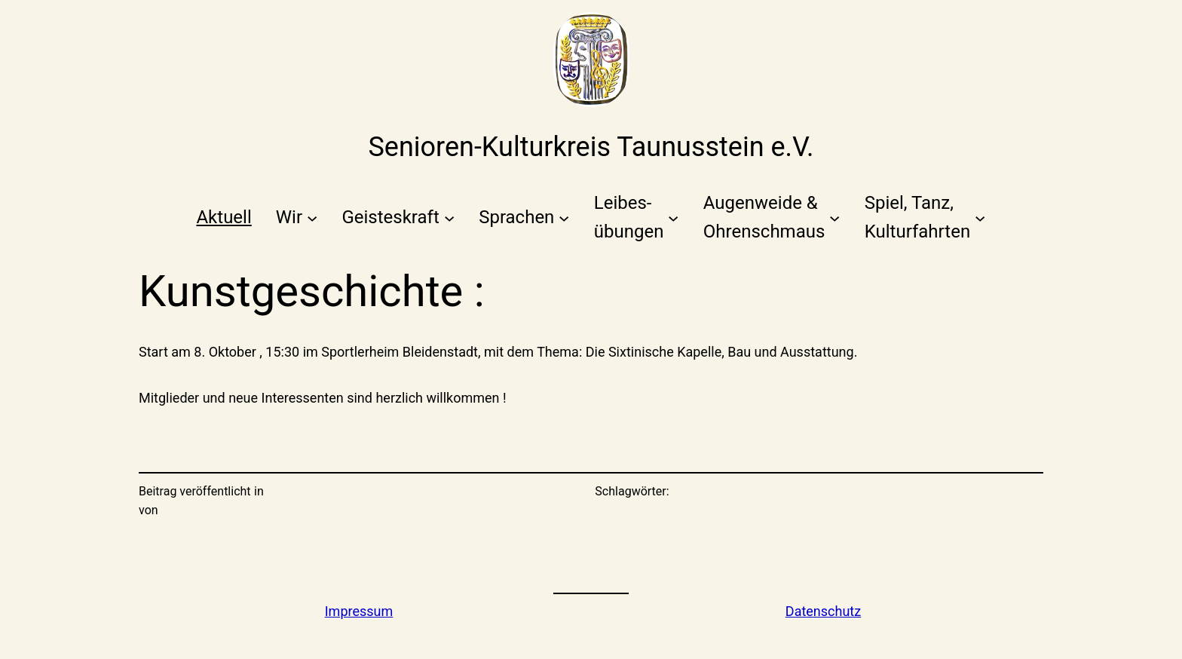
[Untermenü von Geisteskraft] (398, 217)
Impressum (359, 611)
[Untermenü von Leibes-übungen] (636, 217)
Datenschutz (823, 611)
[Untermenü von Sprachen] (524, 217)
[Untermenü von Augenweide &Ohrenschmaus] (772, 217)
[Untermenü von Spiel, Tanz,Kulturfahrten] (925, 217)
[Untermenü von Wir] (297, 217)
